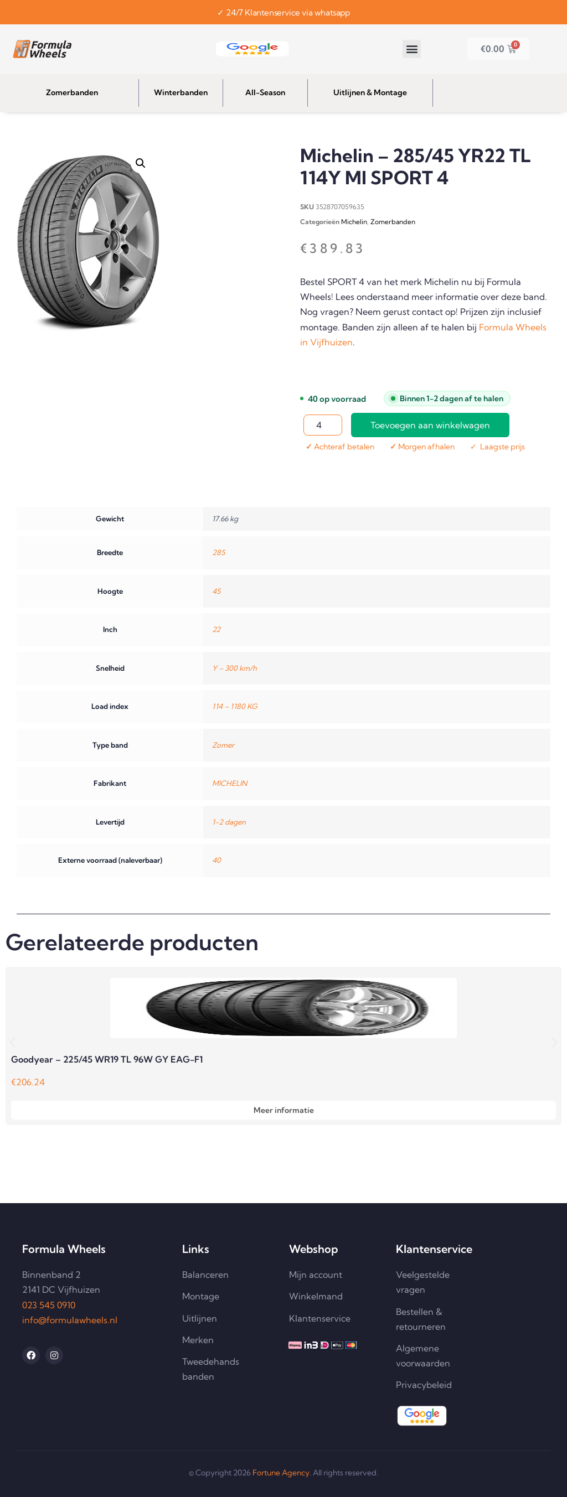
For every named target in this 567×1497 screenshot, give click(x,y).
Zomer (223, 744)
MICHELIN (229, 783)
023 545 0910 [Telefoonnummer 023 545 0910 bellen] (48, 1304)
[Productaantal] (322, 425)
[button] (412, 49)
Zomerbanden (392, 221)
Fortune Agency (281, 1473)
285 (218, 552)
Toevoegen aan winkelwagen (430, 425)
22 (216, 629)
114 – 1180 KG (234, 706)
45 (216, 591)
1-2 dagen (229, 821)
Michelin (354, 221)
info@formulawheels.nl (69, 1319)
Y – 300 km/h (234, 668)
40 (216, 860)
